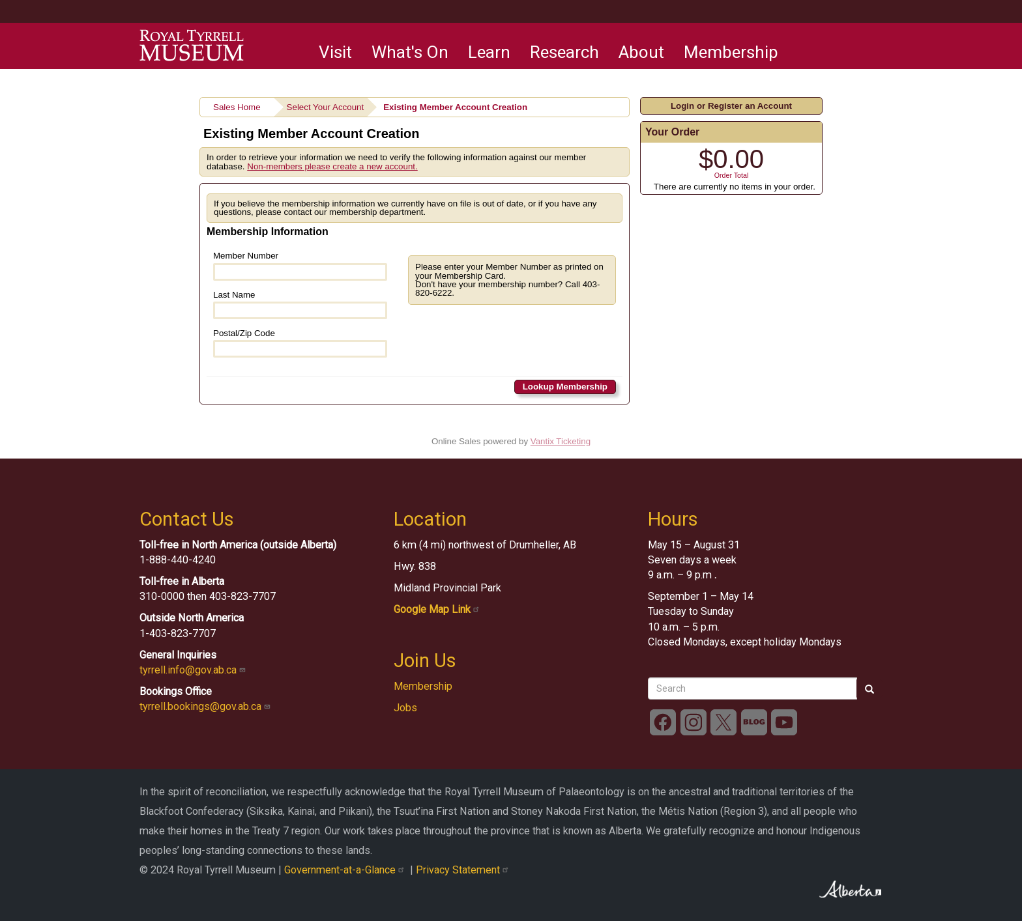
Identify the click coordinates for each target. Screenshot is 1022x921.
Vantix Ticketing (561, 441)
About (641, 52)
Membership (731, 52)
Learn (489, 52)
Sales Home (237, 107)
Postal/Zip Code (300, 343)
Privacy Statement (464, 870)
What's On (410, 52)
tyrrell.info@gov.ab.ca (193, 670)
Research (564, 52)
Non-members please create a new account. (332, 166)
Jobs (405, 707)
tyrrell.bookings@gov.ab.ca (206, 706)
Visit (335, 52)
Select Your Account (325, 107)
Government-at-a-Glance (347, 870)
